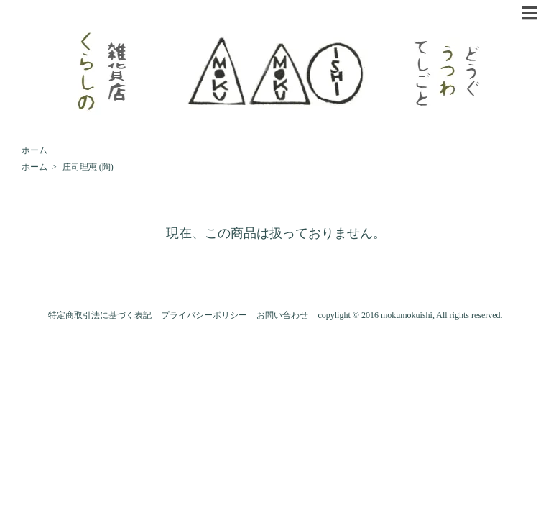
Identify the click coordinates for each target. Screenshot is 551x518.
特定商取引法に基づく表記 (100, 315)
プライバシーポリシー (204, 315)
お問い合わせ (282, 315)
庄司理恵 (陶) (88, 167)
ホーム (34, 150)
